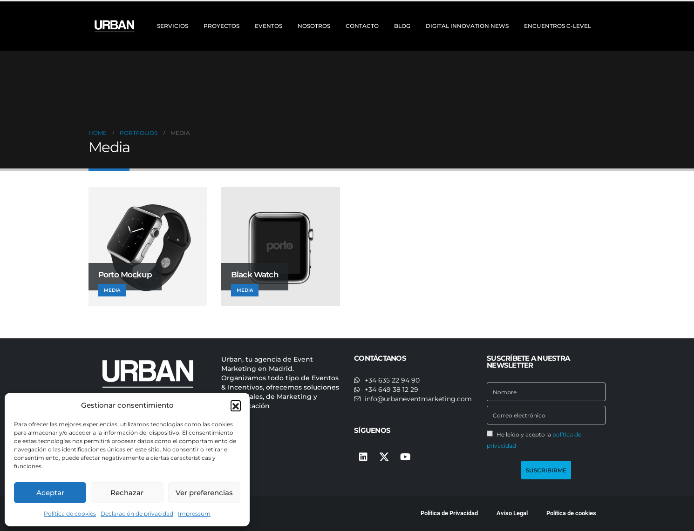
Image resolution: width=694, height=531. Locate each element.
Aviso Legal (512, 513)
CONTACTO (362, 25)
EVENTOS (268, 25)
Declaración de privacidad (137, 513)
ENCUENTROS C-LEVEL (557, 25)
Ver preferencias (204, 492)
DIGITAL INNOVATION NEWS (467, 25)
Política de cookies (70, 513)
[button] (235, 405)
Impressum (194, 513)
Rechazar (126, 492)
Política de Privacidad (449, 513)
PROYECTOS (221, 25)
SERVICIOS (172, 25)
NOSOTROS (314, 25)
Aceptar (50, 492)
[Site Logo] (115, 26)
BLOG (402, 25)
